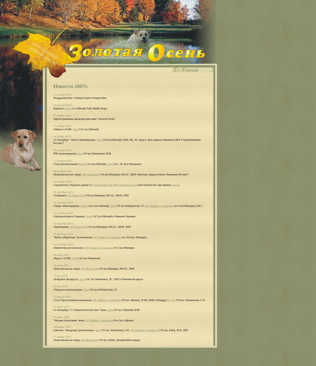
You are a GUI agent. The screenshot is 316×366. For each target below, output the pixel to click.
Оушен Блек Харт (126, 184)
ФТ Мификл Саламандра (159, 205)
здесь (175, 184)
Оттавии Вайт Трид (103, 184)
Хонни (81, 164)
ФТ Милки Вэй (91, 174)
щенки (68, 108)
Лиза (75, 129)
